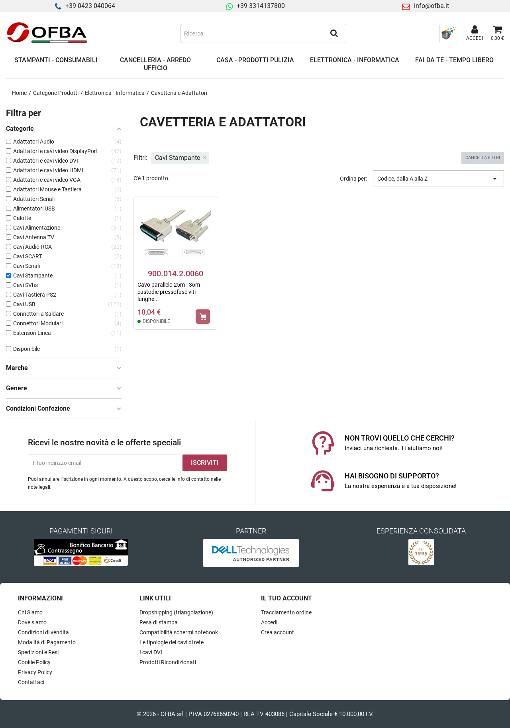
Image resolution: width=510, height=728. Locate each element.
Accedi (269, 622)
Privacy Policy (35, 672)
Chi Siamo (30, 612)
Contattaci (31, 682)
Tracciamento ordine (286, 612)
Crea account (277, 632)
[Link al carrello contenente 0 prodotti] (497, 33)
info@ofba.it (431, 6)
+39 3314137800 (261, 6)
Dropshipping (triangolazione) (176, 612)
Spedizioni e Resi (38, 652)
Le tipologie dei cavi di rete (171, 642)
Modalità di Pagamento (47, 642)
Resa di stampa (158, 622)
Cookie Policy (34, 662)
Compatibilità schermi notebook (178, 632)
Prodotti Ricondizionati (167, 662)
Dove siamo (32, 622)
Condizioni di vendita (43, 632)
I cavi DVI (150, 652)
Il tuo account (286, 598)
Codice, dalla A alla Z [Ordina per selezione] (438, 178)
